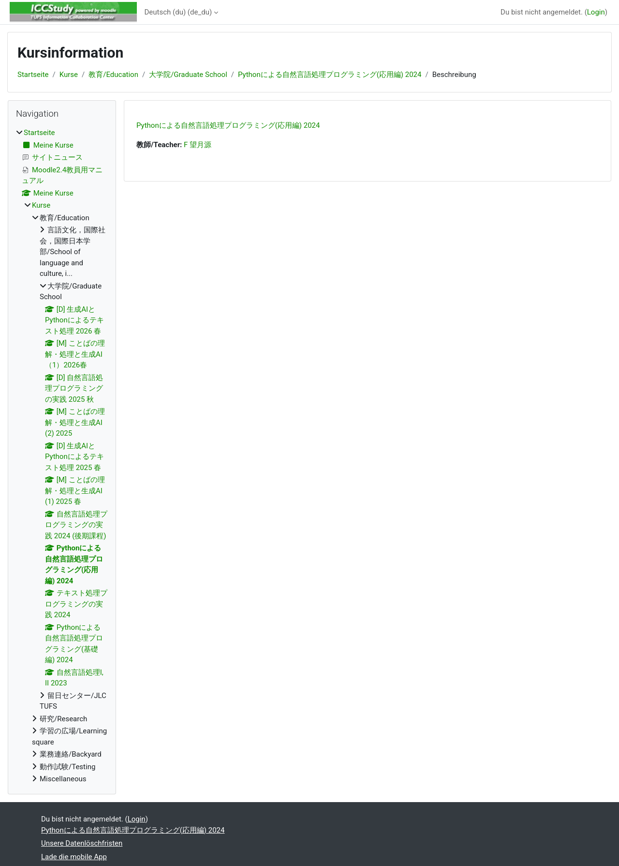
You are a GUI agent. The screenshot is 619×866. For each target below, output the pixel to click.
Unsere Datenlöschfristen (81, 843)
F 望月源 (197, 144)
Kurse (68, 74)
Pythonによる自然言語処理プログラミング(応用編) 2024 (329, 74)
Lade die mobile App (74, 856)
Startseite (33, 74)
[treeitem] (62, 456)
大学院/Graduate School (188, 74)
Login (596, 12)
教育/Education (113, 74)
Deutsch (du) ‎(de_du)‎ (178, 12)
